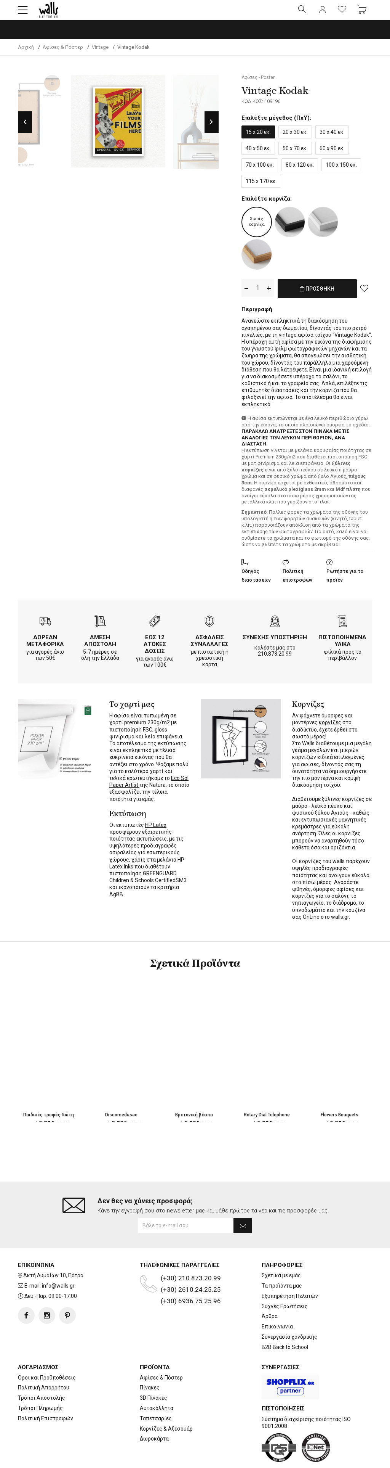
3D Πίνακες (153, 1374)
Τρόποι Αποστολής (41, 1374)
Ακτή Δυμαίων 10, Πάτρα (53, 1251)
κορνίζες (330, 727)
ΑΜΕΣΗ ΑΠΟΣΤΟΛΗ (100, 646)
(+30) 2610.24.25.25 (191, 1265)
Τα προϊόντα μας (282, 1262)
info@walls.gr (58, 1262)
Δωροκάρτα (154, 1415)
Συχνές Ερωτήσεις (285, 1282)
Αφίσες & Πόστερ (161, 1354)
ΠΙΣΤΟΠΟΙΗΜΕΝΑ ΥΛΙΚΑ (342, 646)
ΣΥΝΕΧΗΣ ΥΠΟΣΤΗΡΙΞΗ (275, 642)
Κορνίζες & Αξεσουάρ (166, 1405)
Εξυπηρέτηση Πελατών (290, 1272)
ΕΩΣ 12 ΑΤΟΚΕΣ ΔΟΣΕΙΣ (155, 649)
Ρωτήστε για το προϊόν (344, 580)
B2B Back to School (285, 1323)
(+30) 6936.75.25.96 (191, 1277)
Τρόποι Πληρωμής (40, 1384)
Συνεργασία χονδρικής (289, 1313)
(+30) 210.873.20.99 (191, 1254)
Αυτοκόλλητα (156, 1384)
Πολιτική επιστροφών (297, 580)
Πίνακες (150, 1364)
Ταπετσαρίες (156, 1394)
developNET (258, 1457)
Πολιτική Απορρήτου (43, 1364)
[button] (23, 13)
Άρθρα (270, 1293)
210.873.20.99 (275, 659)
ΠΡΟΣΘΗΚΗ (317, 299)
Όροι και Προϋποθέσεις (47, 1354)
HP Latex (155, 830)
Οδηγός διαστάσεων (256, 580)
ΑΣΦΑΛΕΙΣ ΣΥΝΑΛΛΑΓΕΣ (210, 646)
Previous (25, 128)
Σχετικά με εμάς (281, 1251)
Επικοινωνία (277, 1302)
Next (212, 128)
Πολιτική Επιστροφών (45, 1394)
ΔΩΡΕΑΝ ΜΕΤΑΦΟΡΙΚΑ (45, 646)
